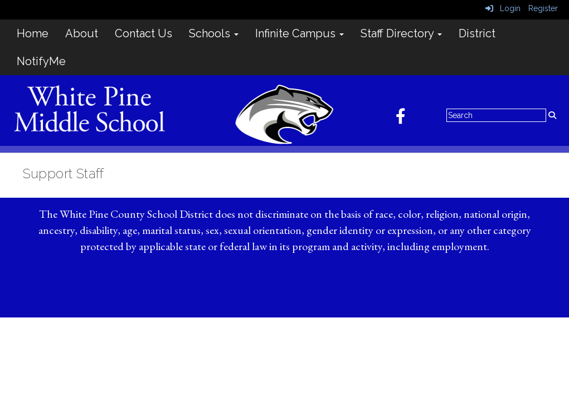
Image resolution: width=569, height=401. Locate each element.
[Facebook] (406, 119)
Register (543, 8)
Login (503, 8)
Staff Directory (401, 33)
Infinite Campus (299, 33)
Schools (214, 33)
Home (32, 33)
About (81, 33)
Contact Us (143, 33)
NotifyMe (41, 61)
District (477, 33)
